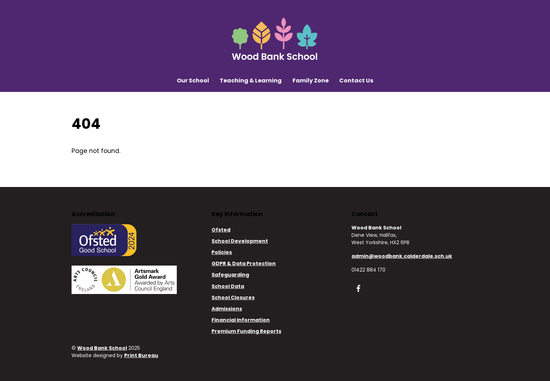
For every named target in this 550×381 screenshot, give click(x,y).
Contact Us (356, 80)
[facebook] (358, 287)
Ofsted (221, 229)
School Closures (233, 297)
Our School (193, 80)
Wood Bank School (102, 348)
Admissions (227, 308)
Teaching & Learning (251, 80)
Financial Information (241, 319)
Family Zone (311, 80)
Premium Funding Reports (246, 331)
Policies (222, 252)
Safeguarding (230, 274)
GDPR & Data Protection (244, 263)
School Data (228, 286)
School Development (240, 241)
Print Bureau (141, 355)
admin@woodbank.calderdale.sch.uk (401, 256)
